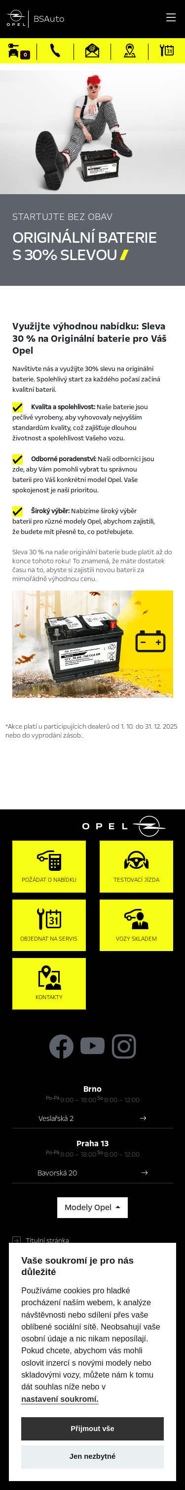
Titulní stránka (47, 1240)
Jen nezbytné (92, 1456)
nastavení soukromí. (60, 1398)
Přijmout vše (92, 1429)
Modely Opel (89, 1207)
